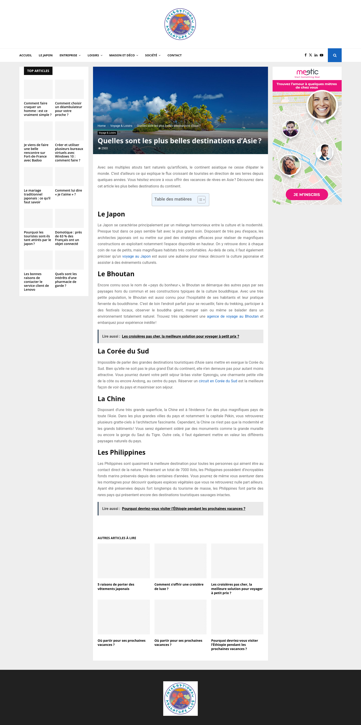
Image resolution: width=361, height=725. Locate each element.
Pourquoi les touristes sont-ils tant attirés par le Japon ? (37, 238)
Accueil (25, 55)
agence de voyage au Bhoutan (233, 316)
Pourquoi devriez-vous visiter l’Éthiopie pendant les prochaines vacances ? (234, 644)
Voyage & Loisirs (107, 133)
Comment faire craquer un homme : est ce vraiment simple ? (38, 109)
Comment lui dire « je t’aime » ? (68, 192)
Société (151, 55)
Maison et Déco (122, 55)
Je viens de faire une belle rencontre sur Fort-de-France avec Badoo (36, 152)
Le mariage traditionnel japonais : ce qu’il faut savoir (37, 196)
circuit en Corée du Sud (218, 381)
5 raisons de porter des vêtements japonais (116, 586)
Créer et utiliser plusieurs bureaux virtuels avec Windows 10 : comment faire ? (69, 152)
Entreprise (68, 55)
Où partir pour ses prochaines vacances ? (122, 642)
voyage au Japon (136, 256)
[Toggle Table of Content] (199, 200)
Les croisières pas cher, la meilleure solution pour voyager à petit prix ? (237, 588)
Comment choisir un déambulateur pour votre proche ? (68, 109)
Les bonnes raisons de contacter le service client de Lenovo (36, 281)
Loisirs (93, 55)
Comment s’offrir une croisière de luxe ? (179, 586)
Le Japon (45, 55)
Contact (174, 55)
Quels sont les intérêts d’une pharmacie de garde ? (66, 280)
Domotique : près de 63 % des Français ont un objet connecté (68, 238)
